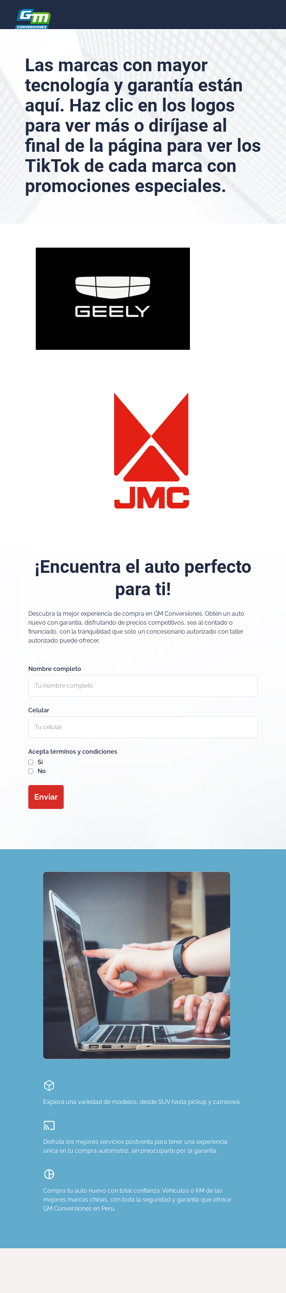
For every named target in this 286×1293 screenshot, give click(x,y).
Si (40, 762)
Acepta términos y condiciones (72, 751)
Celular (38, 710)
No (42, 771)
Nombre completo (54, 668)
